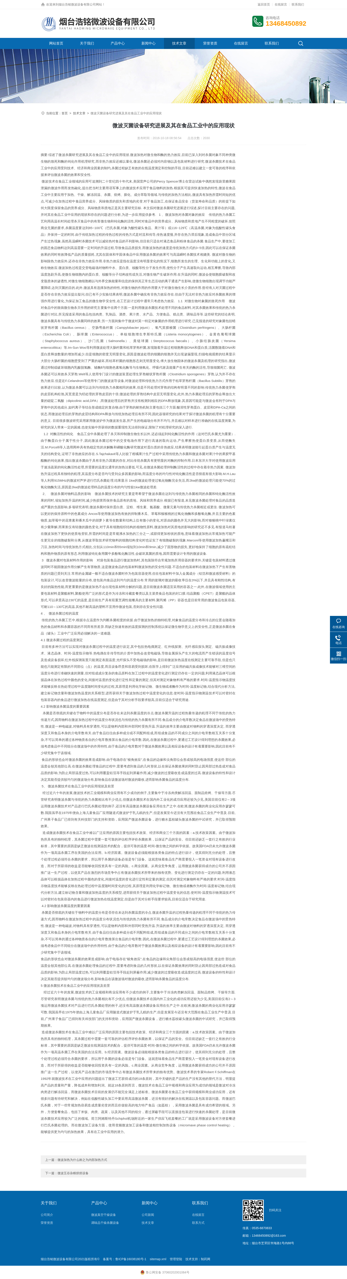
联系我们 (298, 4)
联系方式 (198, 1222)
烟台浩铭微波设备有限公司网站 (80, 4)
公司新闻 (148, 1215)
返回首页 (264, 4)
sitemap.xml (158, 1259)
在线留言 (281, 4)
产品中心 (118, 43)
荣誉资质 (210, 43)
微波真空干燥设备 (103, 1215)
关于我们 (87, 43)
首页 (65, 113)
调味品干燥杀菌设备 (105, 1222)
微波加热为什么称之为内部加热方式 (82, 1160)
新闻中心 (148, 43)
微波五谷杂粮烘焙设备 (73, 1173)
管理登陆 (176, 1259)
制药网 (205, 1259)
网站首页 (56, 43)
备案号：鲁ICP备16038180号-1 (124, 1259)
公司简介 (47, 1215)
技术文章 (179, 43)
